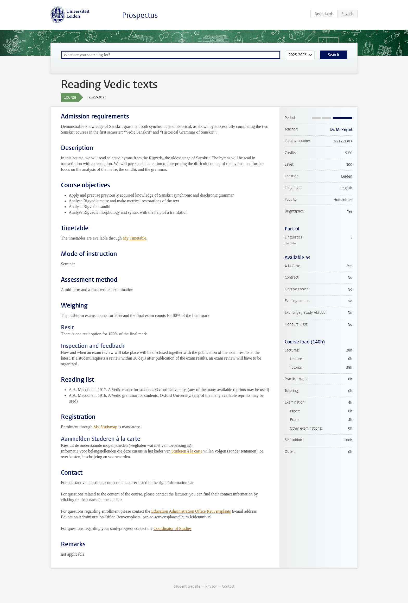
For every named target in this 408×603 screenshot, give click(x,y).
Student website (187, 586)
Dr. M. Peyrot (341, 129)
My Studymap (105, 427)
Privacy (211, 586)
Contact (228, 586)
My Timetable (134, 238)
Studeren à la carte (186, 451)
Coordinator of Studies (173, 528)
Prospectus (140, 15)
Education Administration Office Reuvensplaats (191, 511)
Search (333, 54)
